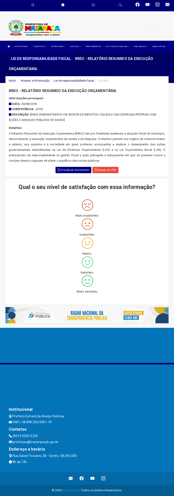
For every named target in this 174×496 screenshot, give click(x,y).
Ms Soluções (71, 490)
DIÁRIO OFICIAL (159, 46)
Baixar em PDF (105, 170)
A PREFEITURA (21, 46)
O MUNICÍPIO (39, 46)
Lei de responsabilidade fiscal (74, 80)
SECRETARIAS (58, 46)
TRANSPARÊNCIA (93, 46)
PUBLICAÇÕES (141, 46)
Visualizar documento (73, 170)
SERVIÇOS (75, 46)
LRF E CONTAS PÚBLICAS (117, 46)
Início (12, 80)
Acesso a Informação (35, 80)
